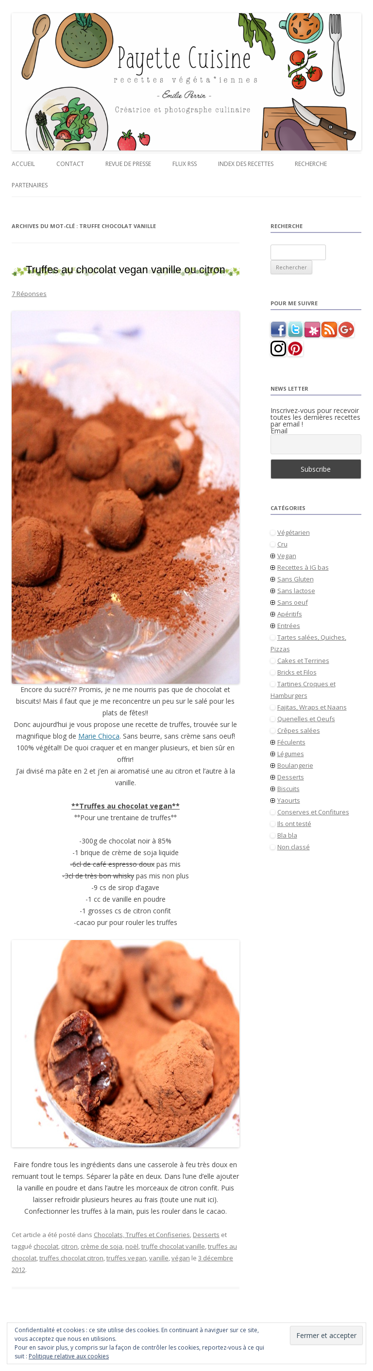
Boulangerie (295, 765)
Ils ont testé (294, 823)
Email (279, 431)
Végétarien (293, 532)
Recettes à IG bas (303, 567)
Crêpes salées (298, 730)
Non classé (293, 846)
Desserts (206, 1234)
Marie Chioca (98, 736)
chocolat (46, 1246)
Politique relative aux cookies (69, 1356)
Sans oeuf (292, 602)
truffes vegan (126, 1258)
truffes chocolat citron (71, 1258)
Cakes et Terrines (303, 660)
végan (180, 1258)
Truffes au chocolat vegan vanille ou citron (125, 270)
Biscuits (288, 788)
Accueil (23, 164)
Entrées (288, 625)
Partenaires (30, 185)
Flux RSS (184, 164)
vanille (159, 1258)
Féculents (291, 742)
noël (131, 1246)
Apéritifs (289, 614)
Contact (70, 164)
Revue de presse (128, 164)
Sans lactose (296, 590)
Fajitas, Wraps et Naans (312, 707)
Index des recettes (245, 164)
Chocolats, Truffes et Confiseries (142, 1234)
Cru (282, 544)
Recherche (311, 164)
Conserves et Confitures (313, 812)
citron (69, 1246)
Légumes (290, 753)
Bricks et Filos (297, 672)
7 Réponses (29, 293)
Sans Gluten (295, 579)
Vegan (286, 555)
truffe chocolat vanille (173, 1246)
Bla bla (287, 835)
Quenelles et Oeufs (306, 718)
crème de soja (101, 1246)
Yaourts (288, 800)
